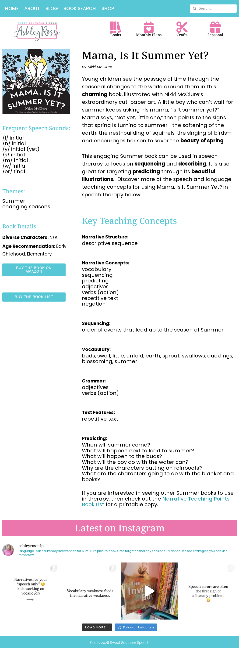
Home (12, 8)
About (32, 8)
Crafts (182, 35)
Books (115, 35)
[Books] (115, 27)
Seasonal (215, 35)
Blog (52, 8)
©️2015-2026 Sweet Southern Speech (119, 643)
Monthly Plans (149, 35)
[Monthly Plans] (149, 27)
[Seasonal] (215, 27)
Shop (108, 8)
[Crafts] (182, 27)
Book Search (79, 8)
